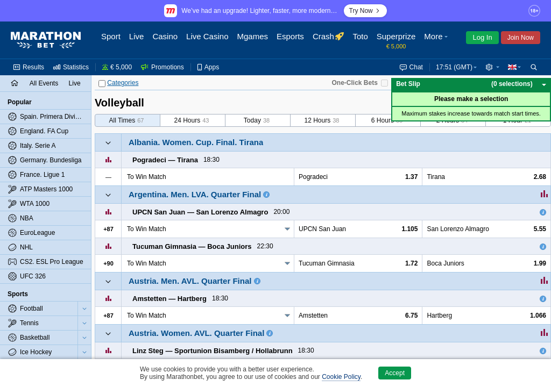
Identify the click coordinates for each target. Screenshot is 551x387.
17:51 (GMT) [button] (454, 67)
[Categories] (101, 83)
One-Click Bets (354, 83)
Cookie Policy (341, 377)
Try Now (365, 11)
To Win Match (146, 229)
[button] (437, 40)
